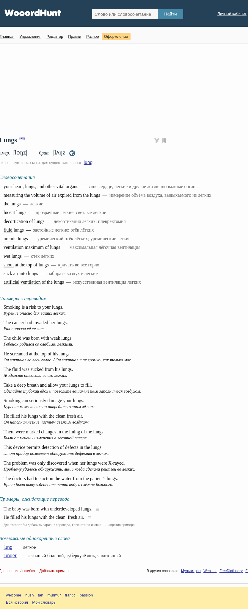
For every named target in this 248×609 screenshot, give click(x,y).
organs (72, 186)
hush (29, 595)
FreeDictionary (231, 571)
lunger (10, 555)
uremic (10, 238)
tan (40, 595)
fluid (8, 229)
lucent (9, 212)
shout (9, 264)
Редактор (54, 36)
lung (22, 138)
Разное (92, 36)
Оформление (116, 36)
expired (65, 195)
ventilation (13, 247)
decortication (16, 221)
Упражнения (30, 36)
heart (18, 186)
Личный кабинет (232, 13)
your (8, 186)
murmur (54, 595)
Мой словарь (44, 602)
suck (8, 273)
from (77, 195)
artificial (11, 282)
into (23, 273)
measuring (13, 195)
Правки (74, 36)
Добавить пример (54, 571)
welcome (13, 595)
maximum (34, 247)
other (50, 186)
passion (86, 595)
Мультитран (191, 571)
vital (60, 186)
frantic (70, 595)
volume (38, 195)
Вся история (17, 602)
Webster (209, 571)
